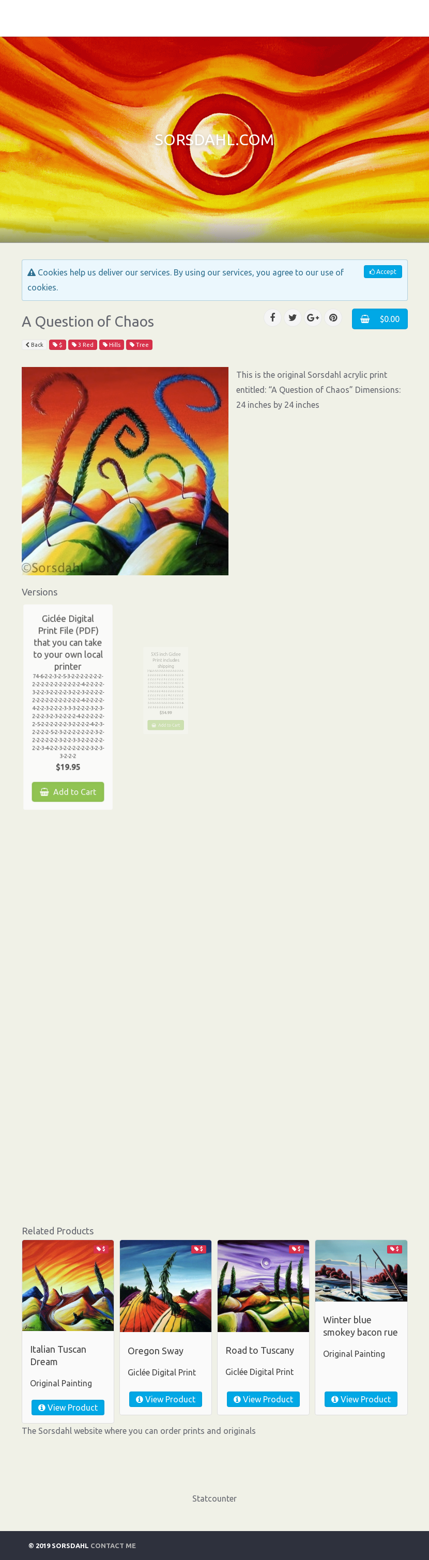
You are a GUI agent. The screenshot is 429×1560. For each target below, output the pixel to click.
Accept (383, 271)
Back (34, 345)
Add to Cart (67, 775)
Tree (139, 345)
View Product (68, 1407)
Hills (111, 345)
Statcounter (214, 1498)
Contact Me (113, 1545)
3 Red (83, 345)
